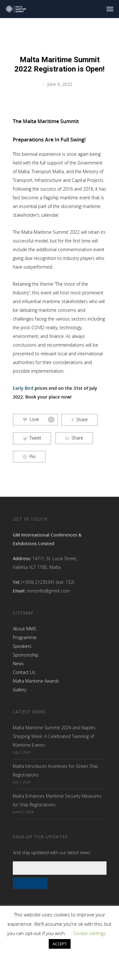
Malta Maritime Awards (36, 681)
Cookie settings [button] (89, 933)
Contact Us (24, 672)
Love (39, 419)
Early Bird (23, 388)
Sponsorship (25, 655)
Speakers (22, 646)
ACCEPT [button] (59, 944)
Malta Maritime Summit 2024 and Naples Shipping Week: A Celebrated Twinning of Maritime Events (54, 736)
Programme (25, 637)
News (18, 663)
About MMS (24, 629)
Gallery (19, 690)
